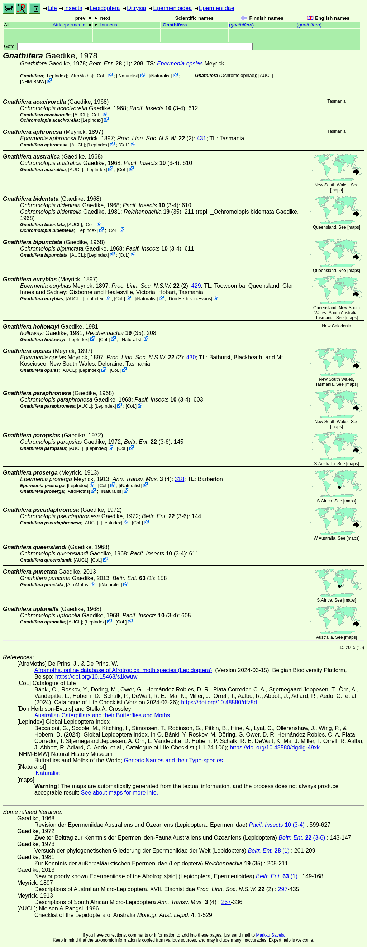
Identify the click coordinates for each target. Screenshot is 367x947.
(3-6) (147, 442)
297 (283, 889)
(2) (155, 138)
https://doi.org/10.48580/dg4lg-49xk (275, 747)
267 (226, 902)
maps (336, 190)
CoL (101, 75)
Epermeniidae (216, 8)
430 (191, 357)
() (241, 25)
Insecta (73, 8)
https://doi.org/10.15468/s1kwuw (96, 677)
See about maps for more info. (119, 793)
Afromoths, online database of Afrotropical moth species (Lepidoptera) (123, 670)
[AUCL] (265, 75)
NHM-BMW (33, 81)
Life (52, 8)
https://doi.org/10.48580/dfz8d (219, 702)
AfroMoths (81, 75)
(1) (109, 63)
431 (201, 138)
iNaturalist (128, 75)
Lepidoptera (105, 8)
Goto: (128, 46)
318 (180, 479)
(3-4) (157, 108)
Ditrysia (136, 8)
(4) (142, 479)
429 (196, 286)
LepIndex (56, 75)
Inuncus (109, 25)
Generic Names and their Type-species (173, 760)
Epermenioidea (172, 8)
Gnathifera (175, 25)
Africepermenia (69, 25)
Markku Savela (270, 935)
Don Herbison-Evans (190, 298)
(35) (152, 212)
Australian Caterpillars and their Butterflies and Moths (102, 715)
